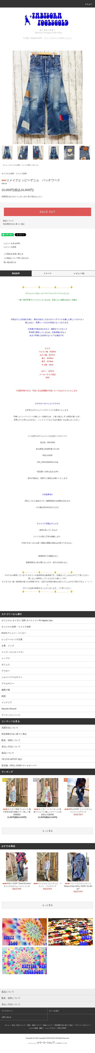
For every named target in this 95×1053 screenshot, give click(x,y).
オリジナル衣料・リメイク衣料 (20, 165)
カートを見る (54, 1011)
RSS (59, 1028)
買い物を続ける (8, 262)
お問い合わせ (6, 1017)
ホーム (5, 165)
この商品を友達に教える (11, 254)
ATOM (64, 1028)
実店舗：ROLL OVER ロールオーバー (19, 765)
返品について (8, 221)
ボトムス (36, 165)
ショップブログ (50, 1028)
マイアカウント (7, 1011)
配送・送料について (10, 740)
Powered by (47, 1043)
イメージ (48, 273)
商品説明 (16, 273)
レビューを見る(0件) (10, 243)
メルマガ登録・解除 (35, 1028)
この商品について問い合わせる (14, 258)
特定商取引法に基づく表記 (13, 224)
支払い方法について (10, 746)
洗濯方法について (9, 727)
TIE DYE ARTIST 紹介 (11, 759)
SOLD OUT (47, 211)
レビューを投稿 (8, 247)
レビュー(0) (79, 273)
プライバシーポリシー (82, 1025)
